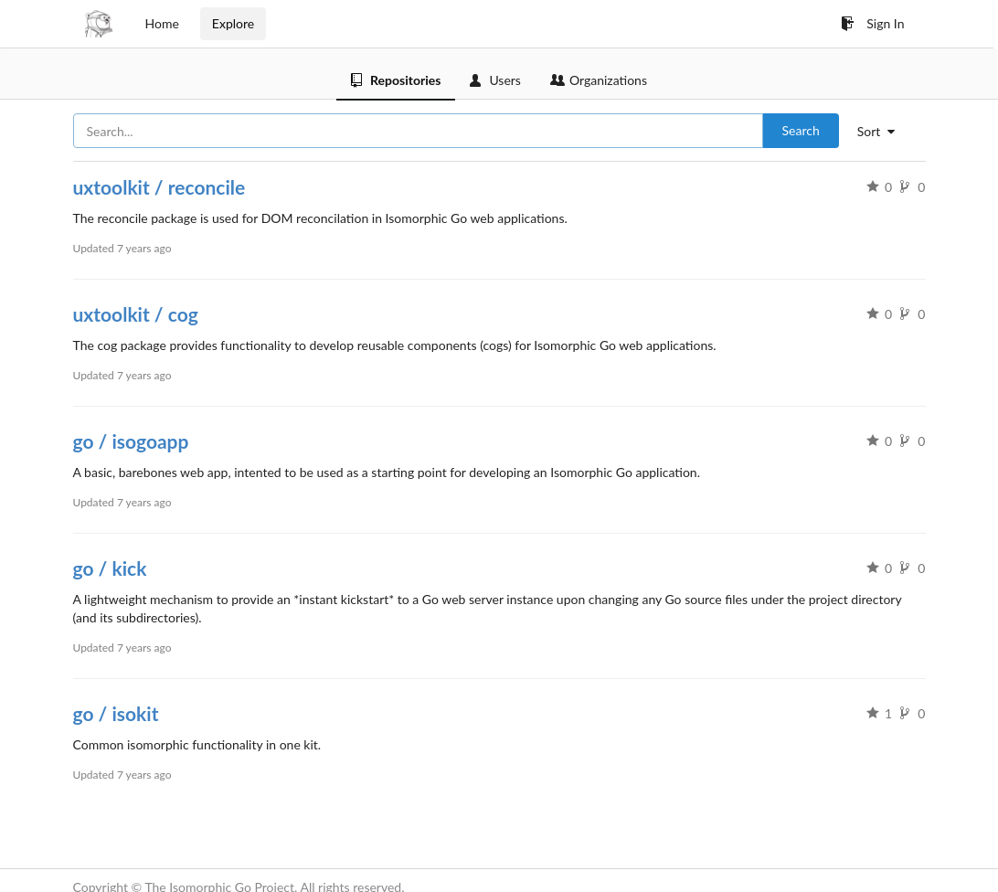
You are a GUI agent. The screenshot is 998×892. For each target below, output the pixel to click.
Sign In (872, 23)
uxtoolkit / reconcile (159, 186)
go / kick (110, 568)
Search (801, 130)
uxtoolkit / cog (135, 314)
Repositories (396, 80)
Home (162, 23)
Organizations (598, 80)
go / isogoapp (131, 441)
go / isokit (116, 713)
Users (495, 80)
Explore (233, 23)
